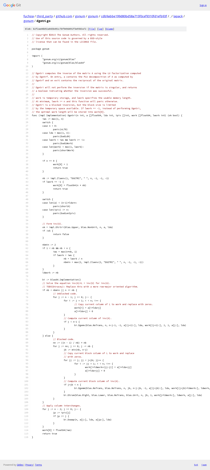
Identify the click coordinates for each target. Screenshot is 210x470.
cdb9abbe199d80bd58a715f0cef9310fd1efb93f (134, 16)
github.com (64, 16)
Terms (38, 464)
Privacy (29, 464)
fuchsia (28, 16)
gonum (80, 16)
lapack (178, 16)
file (91, 28)
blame (109, 28)
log (100, 28)
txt (196, 464)
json (204, 464)
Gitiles (20, 464)
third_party (45, 16)
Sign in (203, 5)
